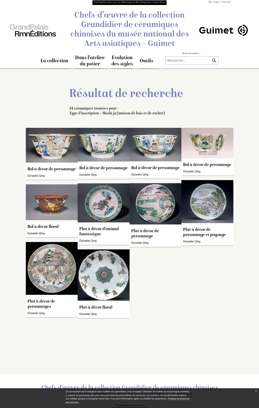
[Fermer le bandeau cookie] (256, 391)
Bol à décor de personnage (52, 169)
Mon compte (213, 2)
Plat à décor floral (95, 307)
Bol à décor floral (43, 227)
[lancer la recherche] (214, 61)
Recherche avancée (192, 53)
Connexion (226, 2)
